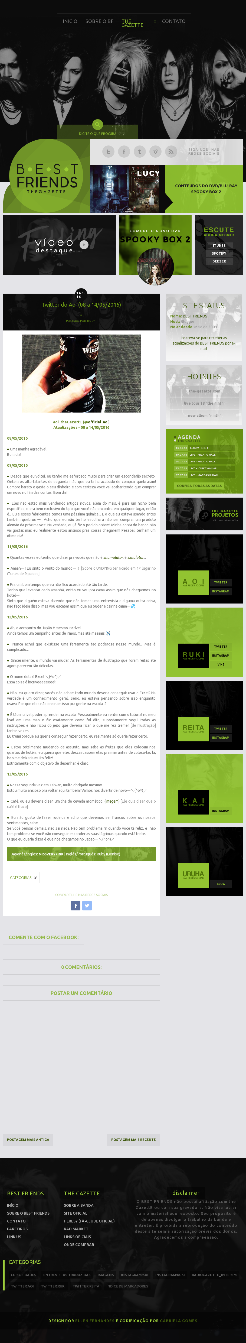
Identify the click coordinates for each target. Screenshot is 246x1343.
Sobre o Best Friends (28, 1213)
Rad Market (76, 1229)
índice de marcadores (127, 1286)
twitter (220, 582)
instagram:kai (134, 1275)
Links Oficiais (77, 1237)
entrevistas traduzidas (67, 1275)
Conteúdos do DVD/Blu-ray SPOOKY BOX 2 (206, 188)
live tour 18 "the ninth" (204, 403)
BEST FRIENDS (195, 316)
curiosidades (23, 1275)
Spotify (219, 253)
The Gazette (132, 23)
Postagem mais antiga (28, 1139)
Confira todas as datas (199, 486)
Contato (174, 21)
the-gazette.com (204, 391)
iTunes (219, 245)
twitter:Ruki (53, 1286)
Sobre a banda (79, 1205)
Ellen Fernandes (95, 1321)
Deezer (219, 261)
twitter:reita (86, 1286)
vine (221, 664)
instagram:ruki (170, 1275)
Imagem (112, 801)
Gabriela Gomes (179, 1321)
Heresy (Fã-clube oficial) (89, 1221)
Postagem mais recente (133, 1139)
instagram (220, 591)
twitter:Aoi (22, 1286)
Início (70, 21)
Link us (14, 1237)
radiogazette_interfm (214, 1275)
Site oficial (75, 1213)
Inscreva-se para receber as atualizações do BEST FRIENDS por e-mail (204, 343)
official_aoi (98, 422)
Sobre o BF (99, 21)
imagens (106, 1275)
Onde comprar (79, 1245)
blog (221, 884)
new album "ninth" (204, 415)
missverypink (51, 854)
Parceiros (17, 1229)
